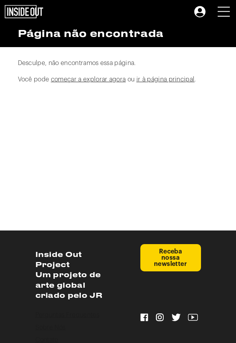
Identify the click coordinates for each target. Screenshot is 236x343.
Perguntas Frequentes (67, 315)
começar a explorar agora (88, 79)
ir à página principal (165, 79)
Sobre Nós (50, 327)
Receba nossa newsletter (170, 257)
